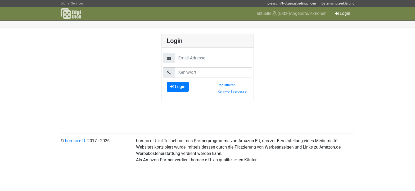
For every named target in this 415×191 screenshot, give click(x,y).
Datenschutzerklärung (337, 3)
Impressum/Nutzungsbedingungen (290, 3)
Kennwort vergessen (233, 91)
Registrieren (227, 85)
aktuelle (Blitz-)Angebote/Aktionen (292, 13)
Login (342, 13)
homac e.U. (75, 140)
